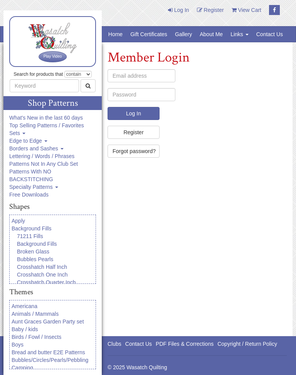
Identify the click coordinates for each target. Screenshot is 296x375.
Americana (24, 306)
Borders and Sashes (36, 148)
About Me (211, 34)
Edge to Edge (28, 141)
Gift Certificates (148, 34)
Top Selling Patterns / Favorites (46, 125)
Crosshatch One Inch (42, 275)
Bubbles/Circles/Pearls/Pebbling (50, 360)
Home (115, 34)
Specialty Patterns (33, 187)
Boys (18, 345)
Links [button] (239, 34)
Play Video (53, 56)
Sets (17, 133)
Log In (178, 10)
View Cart (246, 10)
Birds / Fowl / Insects (36, 337)
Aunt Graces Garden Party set (48, 321)
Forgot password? (134, 151)
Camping (22, 368)
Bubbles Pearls (35, 259)
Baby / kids (25, 329)
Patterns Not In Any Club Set (43, 164)
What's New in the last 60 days (46, 118)
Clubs (114, 344)
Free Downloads (29, 195)
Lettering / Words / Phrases (41, 156)
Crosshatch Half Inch (42, 267)
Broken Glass (33, 251)
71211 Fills (30, 236)
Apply (18, 221)
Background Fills (32, 228)
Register (210, 10)
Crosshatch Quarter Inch (46, 282)
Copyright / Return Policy (247, 344)
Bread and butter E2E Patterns (48, 352)
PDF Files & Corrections (185, 344)
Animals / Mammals (35, 314)
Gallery (183, 34)
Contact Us (269, 34)
